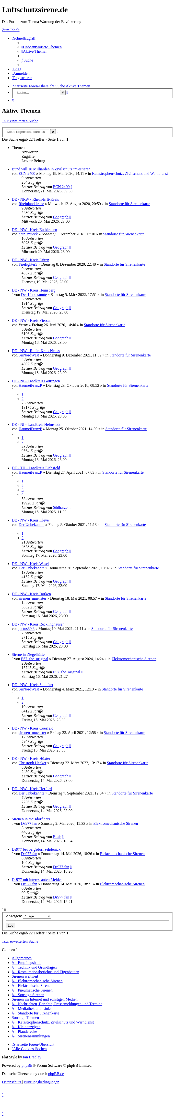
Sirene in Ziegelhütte (28, 654)
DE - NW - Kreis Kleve (30, 520)
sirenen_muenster (32, 598)
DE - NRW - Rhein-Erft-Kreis (35, 199)
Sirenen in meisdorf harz (31, 819)
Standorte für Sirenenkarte (129, 204)
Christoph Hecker (32, 763)
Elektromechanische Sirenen (134, 659)
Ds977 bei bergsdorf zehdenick (36, 849)
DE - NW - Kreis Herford (32, 789)
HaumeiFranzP (30, 385)
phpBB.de (56, 1074)
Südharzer (61, 507)
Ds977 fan (29, 823)
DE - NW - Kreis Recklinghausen (38, 624)
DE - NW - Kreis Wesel (30, 564)
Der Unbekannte (34, 295)
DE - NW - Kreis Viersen (31, 320)
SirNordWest (29, 355)
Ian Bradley (32, 1057)
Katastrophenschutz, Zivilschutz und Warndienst (130, 173)
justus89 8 (27, 629)
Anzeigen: (28, 916)
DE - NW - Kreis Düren (30, 260)
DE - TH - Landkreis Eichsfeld (36, 468)
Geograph (60, 217)
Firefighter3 (28, 264)
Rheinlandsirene (31, 204)
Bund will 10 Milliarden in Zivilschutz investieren (51, 169)
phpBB (27, 1065)
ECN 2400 (27, 173)
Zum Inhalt (11, 30)
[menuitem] (42, 47)
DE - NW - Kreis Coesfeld (32, 728)
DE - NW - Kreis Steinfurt (32, 685)
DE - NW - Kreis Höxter (31, 758)
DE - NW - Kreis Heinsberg (33, 290)
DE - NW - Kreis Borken (31, 594)
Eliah (57, 837)
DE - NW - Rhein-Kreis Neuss (36, 351)
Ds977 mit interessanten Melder (37, 880)
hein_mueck (28, 234)
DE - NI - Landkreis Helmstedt (36, 424)
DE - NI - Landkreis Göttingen (36, 381)
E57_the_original (34, 659)
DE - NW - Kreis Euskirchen (34, 230)
